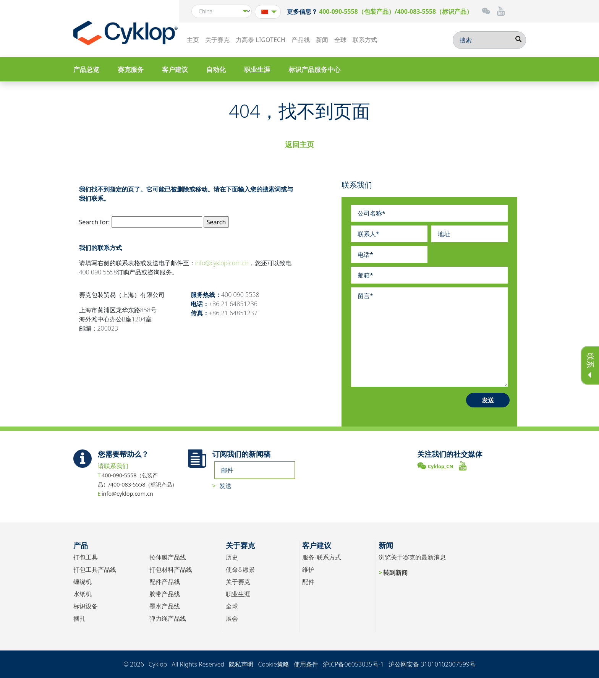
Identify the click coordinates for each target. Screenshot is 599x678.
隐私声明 (241, 664)
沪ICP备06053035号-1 (353, 664)
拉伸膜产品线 (167, 557)
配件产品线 (164, 581)
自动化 (216, 69)
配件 (308, 581)
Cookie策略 (273, 664)
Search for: (94, 222)
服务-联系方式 (321, 557)
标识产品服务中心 (314, 69)
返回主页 (299, 144)
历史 (232, 557)
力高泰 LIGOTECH (260, 40)
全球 (340, 40)
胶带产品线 (164, 594)
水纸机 (82, 594)
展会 (232, 618)
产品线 (300, 40)
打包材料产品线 (170, 569)
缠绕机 (82, 581)
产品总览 (86, 69)
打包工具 (85, 557)
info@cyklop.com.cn (222, 263)
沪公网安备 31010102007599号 (432, 664)
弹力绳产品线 (167, 618)
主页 (193, 40)
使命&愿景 (240, 569)
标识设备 (85, 606)
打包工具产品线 (94, 569)
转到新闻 (395, 572)
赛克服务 (131, 69)
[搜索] (489, 40)
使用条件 (306, 664)
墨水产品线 (164, 606)
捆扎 (79, 618)
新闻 (322, 40)
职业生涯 (257, 69)
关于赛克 (217, 40)
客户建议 (175, 69)
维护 (308, 569)
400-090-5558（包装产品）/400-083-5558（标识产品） (396, 11)
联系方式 (365, 40)
